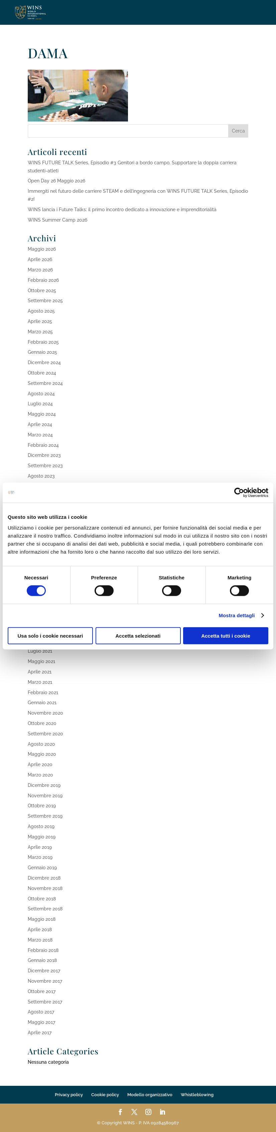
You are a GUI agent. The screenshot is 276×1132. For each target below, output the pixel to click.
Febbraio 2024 (43, 445)
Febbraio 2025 (43, 342)
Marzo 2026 (40, 269)
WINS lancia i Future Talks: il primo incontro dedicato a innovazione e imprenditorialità (122, 209)
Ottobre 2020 (42, 723)
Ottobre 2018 (42, 898)
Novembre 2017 (45, 981)
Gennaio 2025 (42, 352)
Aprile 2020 (40, 764)
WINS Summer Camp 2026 (57, 220)
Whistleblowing (197, 1094)
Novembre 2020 (45, 713)
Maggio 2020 (42, 754)
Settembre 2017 (45, 1001)
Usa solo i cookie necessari (50, 635)
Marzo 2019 (40, 857)
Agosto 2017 (41, 1012)
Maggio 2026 (42, 249)
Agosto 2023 (41, 476)
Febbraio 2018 (43, 950)
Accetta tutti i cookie (225, 635)
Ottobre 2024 (42, 373)
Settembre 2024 (45, 383)
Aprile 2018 (40, 929)
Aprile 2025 (40, 321)
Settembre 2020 (45, 733)
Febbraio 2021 (43, 692)
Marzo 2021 (40, 682)
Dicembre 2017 (44, 970)
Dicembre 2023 (44, 455)
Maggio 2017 (41, 1022)
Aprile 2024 (40, 424)
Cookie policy (105, 1094)
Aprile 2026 (40, 259)
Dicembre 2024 (44, 362)
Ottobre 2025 (42, 290)
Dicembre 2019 (44, 785)
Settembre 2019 (45, 816)
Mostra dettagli (237, 615)
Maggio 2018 (41, 919)
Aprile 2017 (39, 1032)
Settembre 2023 (45, 465)
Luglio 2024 (40, 403)
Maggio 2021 (41, 661)
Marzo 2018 (40, 940)
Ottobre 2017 (41, 991)
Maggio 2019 (41, 836)
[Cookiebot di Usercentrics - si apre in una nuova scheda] (239, 493)
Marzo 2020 (40, 775)
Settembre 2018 (45, 908)
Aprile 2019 (40, 847)
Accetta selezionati (137, 635)
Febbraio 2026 (43, 280)
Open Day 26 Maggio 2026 (56, 180)
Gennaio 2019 (42, 867)
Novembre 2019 (45, 795)
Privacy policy (69, 1094)
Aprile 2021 (39, 671)
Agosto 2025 (41, 311)
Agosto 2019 (41, 826)
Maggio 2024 (42, 414)
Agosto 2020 (41, 744)
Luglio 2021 (40, 651)
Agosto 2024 (41, 393)
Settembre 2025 (45, 300)
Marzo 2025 (40, 331)
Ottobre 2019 (42, 805)
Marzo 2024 (40, 434)
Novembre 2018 (45, 888)
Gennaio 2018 (42, 960)
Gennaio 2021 (42, 702)
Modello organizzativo (149, 1094)
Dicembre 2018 (44, 878)
